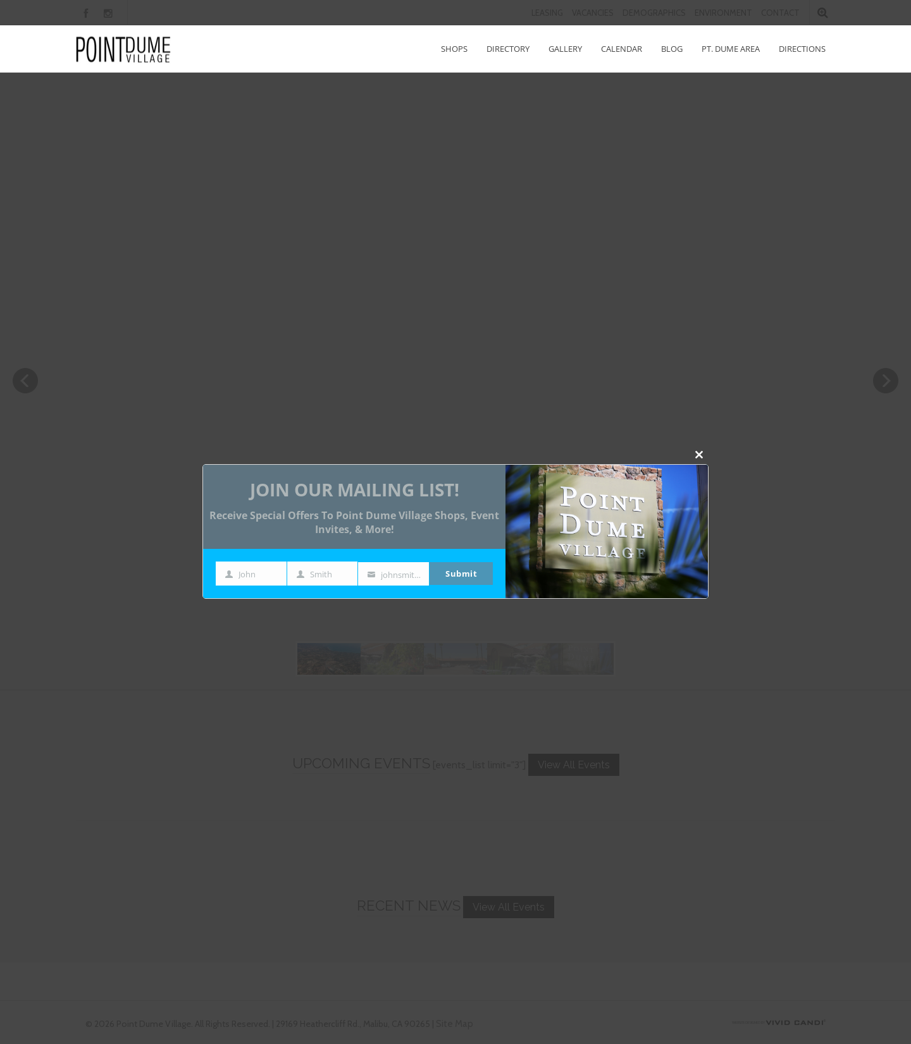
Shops (454, 48)
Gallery (565, 48)
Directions (802, 48)
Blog (672, 48)
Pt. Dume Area (731, 48)
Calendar (621, 48)
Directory (508, 48)
